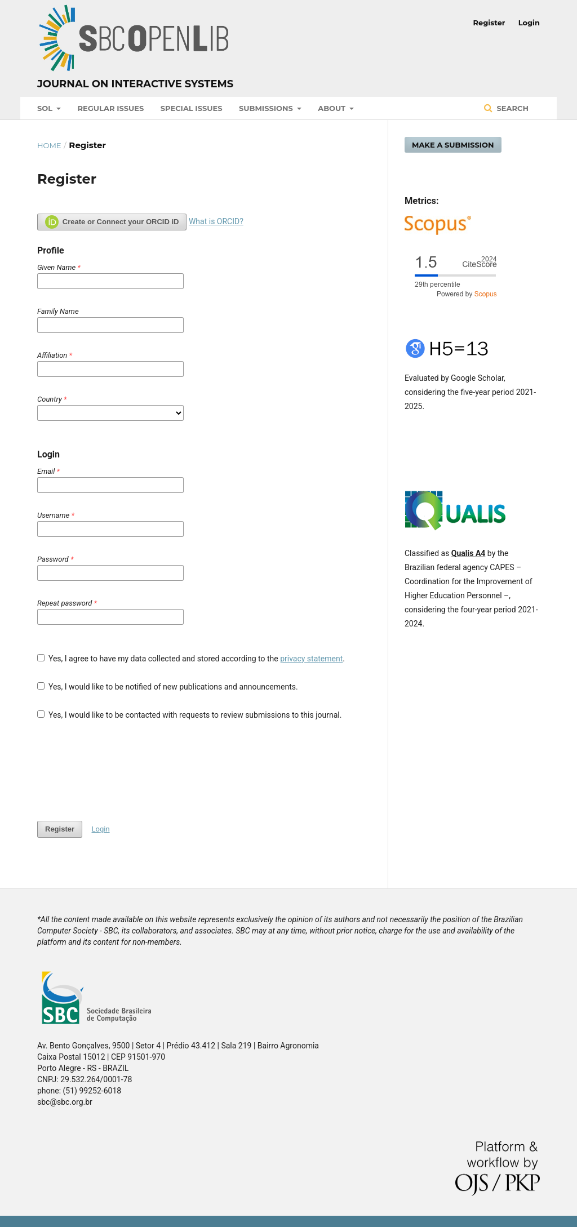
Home (49, 145)
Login (529, 22)
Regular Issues (111, 108)
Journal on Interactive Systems (135, 84)
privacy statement (311, 658)
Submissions (267, 108)
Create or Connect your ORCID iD (112, 222)
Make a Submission (453, 144)
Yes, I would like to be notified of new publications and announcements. (167, 686)
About (333, 108)
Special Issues (192, 108)
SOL (46, 108)
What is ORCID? (216, 221)
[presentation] (122, 771)
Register (489, 22)
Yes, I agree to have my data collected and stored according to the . (191, 658)
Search (512, 108)
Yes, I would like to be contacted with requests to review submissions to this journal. (189, 714)
